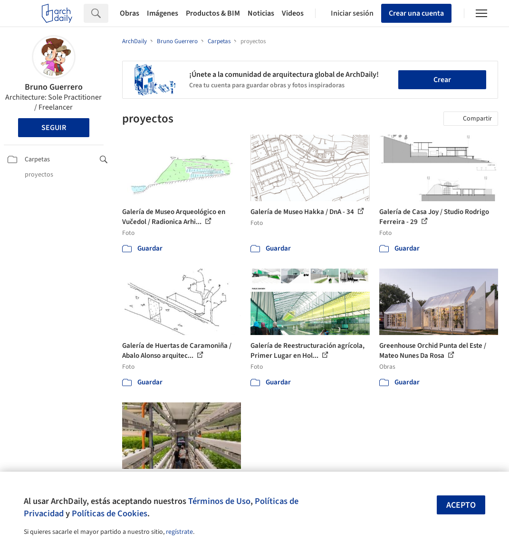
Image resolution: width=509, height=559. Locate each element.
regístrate (179, 532)
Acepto (461, 505)
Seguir (53, 127)
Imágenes (162, 13)
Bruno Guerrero (54, 87)
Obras (129, 13)
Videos (293, 13)
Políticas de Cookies (109, 513)
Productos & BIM (213, 13)
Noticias (261, 13)
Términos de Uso (219, 501)
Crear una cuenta (416, 13)
